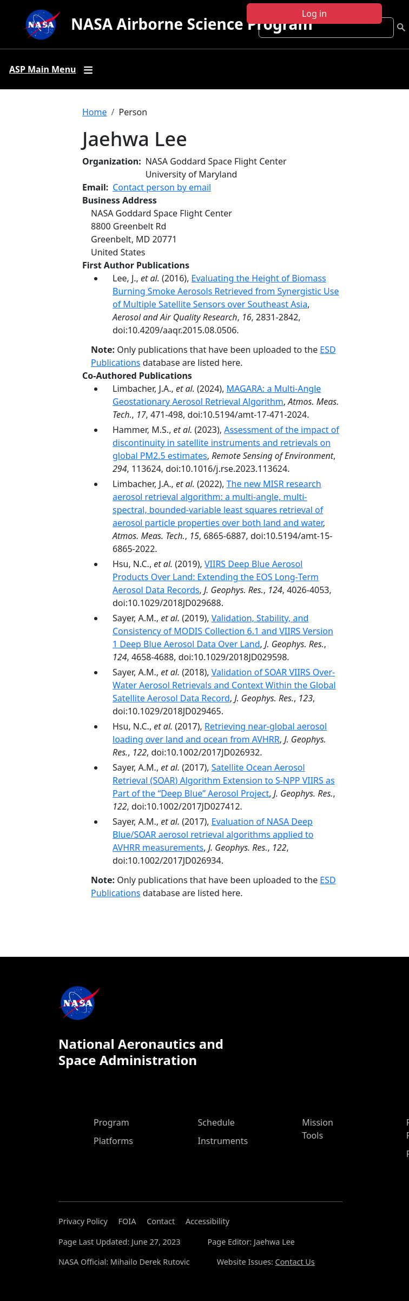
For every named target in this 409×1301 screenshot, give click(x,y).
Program (111, 1122)
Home (94, 112)
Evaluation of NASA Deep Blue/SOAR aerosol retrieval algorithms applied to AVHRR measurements (213, 834)
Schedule (216, 1122)
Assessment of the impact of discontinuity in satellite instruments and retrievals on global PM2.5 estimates (226, 443)
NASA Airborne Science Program (192, 24)
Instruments (223, 1141)
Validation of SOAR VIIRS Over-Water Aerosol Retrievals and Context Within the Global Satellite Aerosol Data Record (224, 685)
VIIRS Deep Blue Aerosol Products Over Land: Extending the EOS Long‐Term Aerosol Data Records (216, 577)
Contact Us (295, 1262)
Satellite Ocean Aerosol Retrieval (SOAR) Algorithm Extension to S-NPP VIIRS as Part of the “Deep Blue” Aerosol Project (224, 780)
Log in (314, 13)
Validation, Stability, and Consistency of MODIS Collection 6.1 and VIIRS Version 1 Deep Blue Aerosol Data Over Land (223, 631)
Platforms (113, 1141)
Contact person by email (162, 187)
